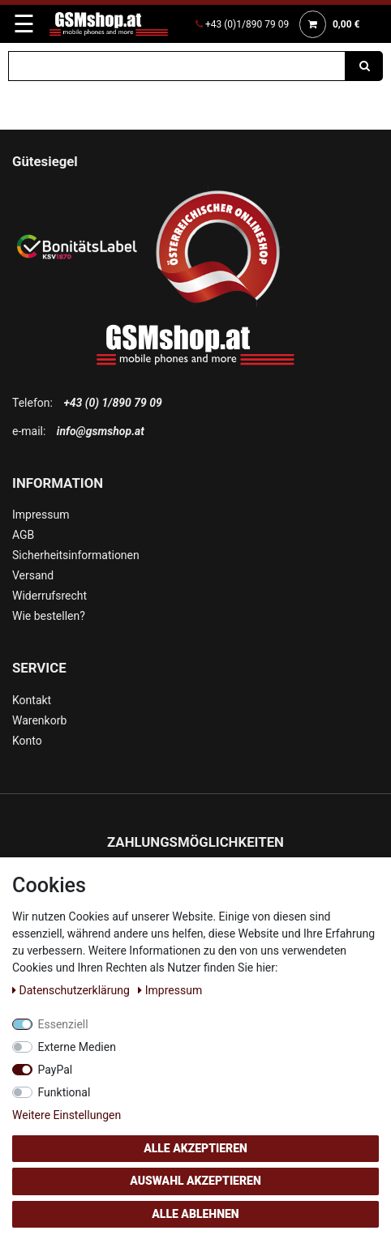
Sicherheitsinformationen (76, 555)
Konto (27, 740)
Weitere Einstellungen (66, 1115)
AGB (23, 534)
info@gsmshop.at (100, 431)
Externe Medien (77, 1046)
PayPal (55, 1069)
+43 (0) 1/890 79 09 (112, 402)
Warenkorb (39, 720)
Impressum (40, 514)
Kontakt (31, 700)
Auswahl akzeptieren (195, 1180)
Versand (33, 575)
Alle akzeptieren (195, 1148)
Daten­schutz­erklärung (72, 990)
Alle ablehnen (195, 1213)
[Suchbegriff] (177, 66)
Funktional (64, 1092)
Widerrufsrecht (49, 595)
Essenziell (63, 1024)
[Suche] (364, 66)
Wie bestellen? (48, 615)
